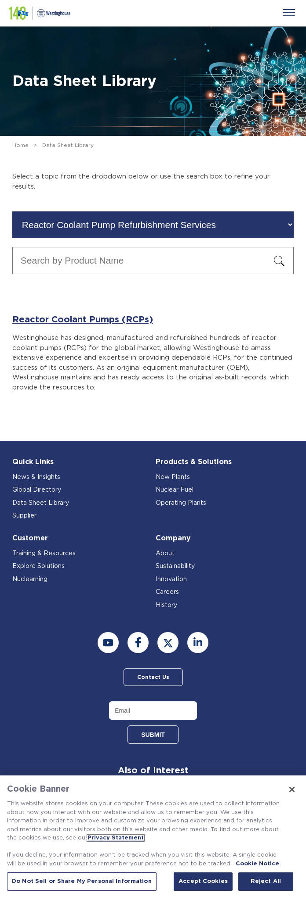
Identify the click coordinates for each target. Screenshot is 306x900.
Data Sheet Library (40, 503)
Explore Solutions (38, 566)
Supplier (24, 516)
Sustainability (175, 566)
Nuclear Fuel (174, 490)
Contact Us (153, 677)
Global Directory (36, 490)
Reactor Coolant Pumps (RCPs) (82, 319)
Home (20, 145)
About (165, 553)
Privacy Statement (115, 838)
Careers (167, 592)
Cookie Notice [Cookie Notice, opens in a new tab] (257, 864)
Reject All (266, 881)
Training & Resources (44, 553)
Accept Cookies (203, 881)
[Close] (292, 789)
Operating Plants (181, 503)
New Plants (173, 477)
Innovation (171, 579)
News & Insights (36, 477)
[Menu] (289, 12)
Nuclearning (29, 579)
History (166, 605)
